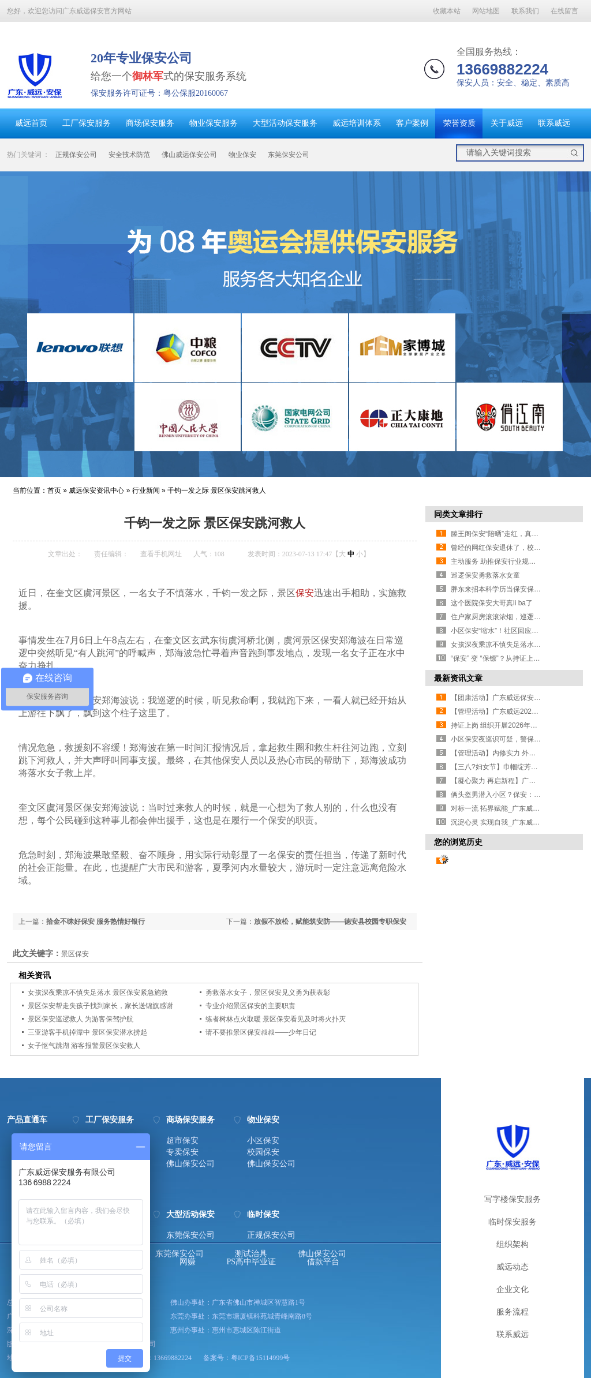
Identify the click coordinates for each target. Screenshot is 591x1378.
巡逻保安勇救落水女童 (485, 575)
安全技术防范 (129, 155)
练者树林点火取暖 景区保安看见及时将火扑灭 (275, 1019)
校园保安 (263, 1152)
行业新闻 (146, 490)
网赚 (187, 1262)
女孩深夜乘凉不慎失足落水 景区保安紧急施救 (98, 992)
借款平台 (323, 1262)
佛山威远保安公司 (189, 155)
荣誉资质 (459, 123)
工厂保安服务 (86, 123)
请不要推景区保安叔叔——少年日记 (260, 1032)
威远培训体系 (356, 123)
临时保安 (263, 1215)
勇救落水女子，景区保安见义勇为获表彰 (267, 992)
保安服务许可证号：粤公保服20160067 (159, 93)
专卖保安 (182, 1152)
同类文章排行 (458, 514)
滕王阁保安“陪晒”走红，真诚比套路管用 (512, 534)
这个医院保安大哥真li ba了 (492, 603)
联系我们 (525, 11)
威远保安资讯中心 (96, 490)
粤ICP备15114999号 (260, 1358)
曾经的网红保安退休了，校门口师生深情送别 (520, 548)
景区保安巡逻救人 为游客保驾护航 (80, 1019)
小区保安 (263, 1141)
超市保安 (182, 1141)
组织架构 (512, 1244)
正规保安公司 (76, 155)
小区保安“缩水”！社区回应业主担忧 (505, 631)
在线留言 (564, 11)
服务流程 (512, 1312)
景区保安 (75, 954)
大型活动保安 (190, 1215)
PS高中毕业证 (251, 1262)
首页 (54, 490)
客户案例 (412, 123)
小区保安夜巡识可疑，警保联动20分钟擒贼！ (520, 739)
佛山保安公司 (190, 1164)
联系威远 (554, 123)
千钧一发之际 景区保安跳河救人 (216, 490)
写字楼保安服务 (512, 1199)
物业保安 (242, 155)
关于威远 (507, 123)
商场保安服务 (150, 123)
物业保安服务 (213, 123)
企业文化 (512, 1289)
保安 (305, 593)
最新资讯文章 (458, 678)
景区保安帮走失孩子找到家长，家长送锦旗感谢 (100, 1006)
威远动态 (512, 1267)
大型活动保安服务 (285, 123)
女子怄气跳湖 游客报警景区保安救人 (84, 1046)
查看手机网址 (161, 554)
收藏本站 (447, 11)
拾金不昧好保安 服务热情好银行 (95, 922)
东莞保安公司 (288, 155)
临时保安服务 (512, 1222)
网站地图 (486, 11)
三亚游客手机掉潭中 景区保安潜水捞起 (87, 1032)
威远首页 (31, 123)
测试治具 (251, 1254)
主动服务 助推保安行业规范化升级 (503, 561)
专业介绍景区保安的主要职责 (250, 1006)
